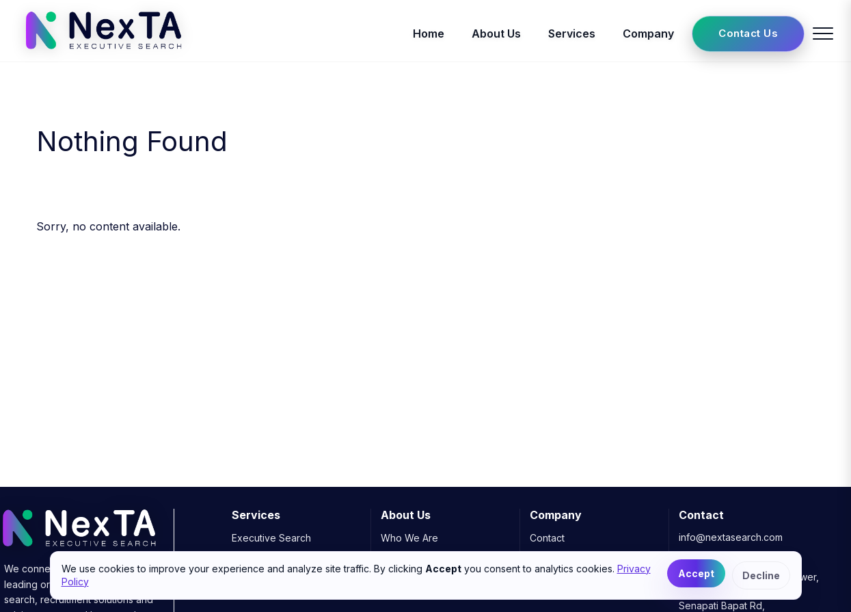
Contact (547, 538)
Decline (761, 575)
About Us (496, 33)
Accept (696, 573)
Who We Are (409, 538)
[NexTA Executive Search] (103, 53)
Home (428, 33)
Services (571, 33)
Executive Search (271, 538)
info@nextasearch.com (731, 537)
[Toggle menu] (823, 33)
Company (648, 33)
